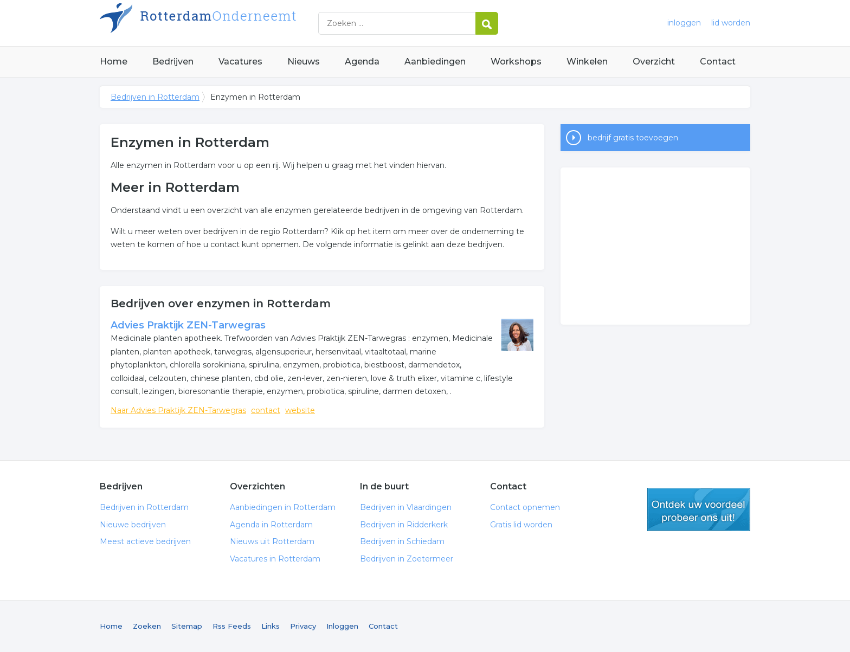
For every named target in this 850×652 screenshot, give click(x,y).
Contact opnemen (525, 507)
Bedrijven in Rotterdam (235, 23)
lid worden (730, 23)
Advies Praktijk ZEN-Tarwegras (188, 325)
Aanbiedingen (435, 61)
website (300, 410)
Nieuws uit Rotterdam (272, 541)
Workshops (516, 61)
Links (270, 626)
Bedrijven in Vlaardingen (406, 507)
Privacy (303, 626)
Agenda (362, 61)
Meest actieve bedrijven (145, 541)
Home (113, 61)
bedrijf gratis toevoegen (633, 138)
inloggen (684, 23)
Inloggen (342, 626)
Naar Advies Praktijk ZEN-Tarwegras (178, 410)
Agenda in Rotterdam (271, 525)
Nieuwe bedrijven (133, 525)
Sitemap (186, 626)
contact (265, 410)
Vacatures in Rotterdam (275, 559)
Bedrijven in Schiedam (402, 541)
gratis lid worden (698, 509)
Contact (718, 61)
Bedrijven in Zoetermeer (406, 559)
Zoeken (147, 626)
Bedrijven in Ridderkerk (404, 525)
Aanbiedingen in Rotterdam (283, 507)
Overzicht (654, 61)
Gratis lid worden (521, 525)
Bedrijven (173, 61)
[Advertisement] (655, 246)
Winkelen (587, 61)
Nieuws (303, 61)
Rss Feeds (231, 626)
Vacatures (240, 61)
